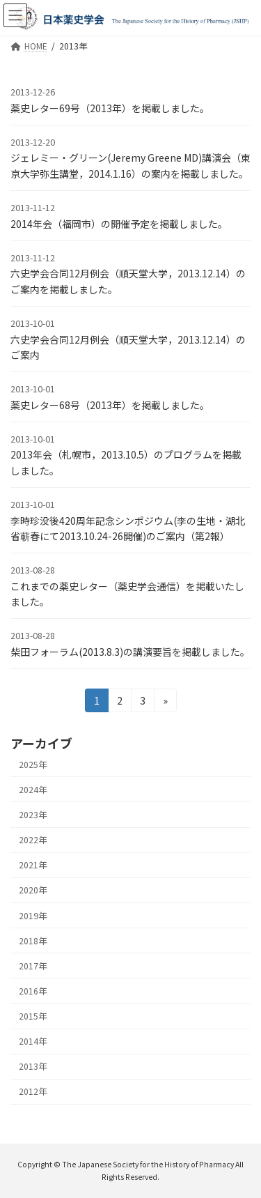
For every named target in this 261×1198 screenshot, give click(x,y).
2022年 (33, 840)
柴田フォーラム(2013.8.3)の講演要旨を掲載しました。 (130, 652)
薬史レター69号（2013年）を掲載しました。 (109, 108)
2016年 (33, 991)
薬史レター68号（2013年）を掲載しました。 (109, 405)
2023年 (33, 814)
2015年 (33, 1016)
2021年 (33, 865)
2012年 (33, 1091)
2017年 (33, 966)
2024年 (33, 789)
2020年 (33, 890)
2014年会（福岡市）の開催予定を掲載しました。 (119, 224)
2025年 (33, 764)
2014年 (33, 1041)
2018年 (33, 941)
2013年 (33, 1066)
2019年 (33, 915)
